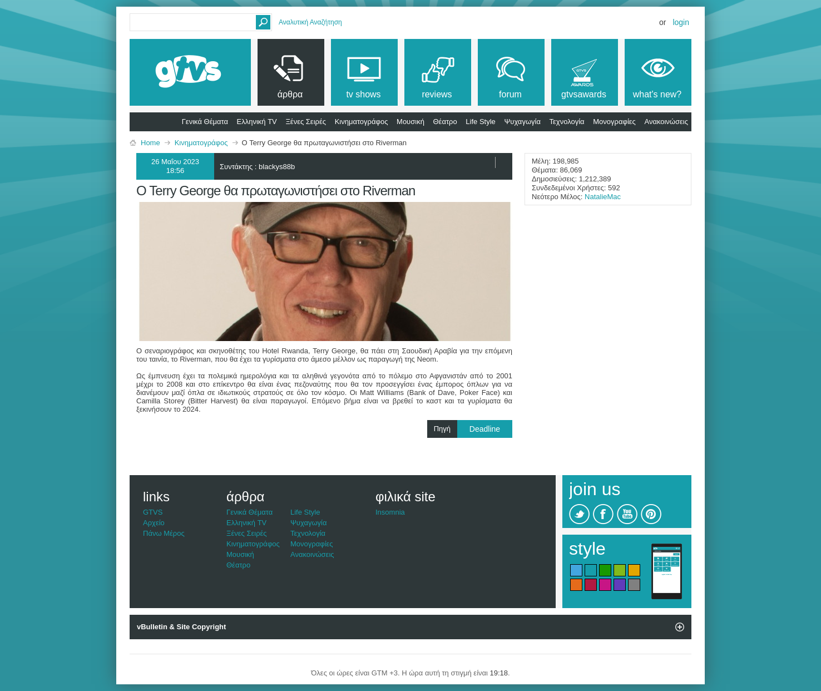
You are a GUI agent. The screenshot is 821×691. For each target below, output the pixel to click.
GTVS (152, 512)
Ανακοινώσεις (666, 121)
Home (150, 143)
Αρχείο (154, 523)
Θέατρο (445, 121)
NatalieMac (603, 197)
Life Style (480, 121)
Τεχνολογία (567, 121)
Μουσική (410, 121)
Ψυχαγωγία (522, 121)
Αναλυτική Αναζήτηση (310, 22)
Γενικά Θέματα (205, 121)
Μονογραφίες (614, 121)
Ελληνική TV (257, 121)
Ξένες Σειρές (305, 121)
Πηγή (473, 429)
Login (680, 22)
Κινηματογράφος (361, 121)
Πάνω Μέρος (164, 533)
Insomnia (390, 512)
